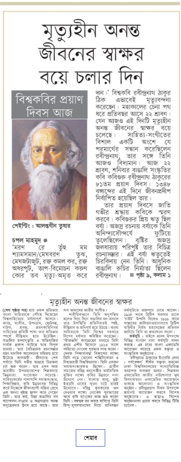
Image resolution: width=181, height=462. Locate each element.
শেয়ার (90, 438)
